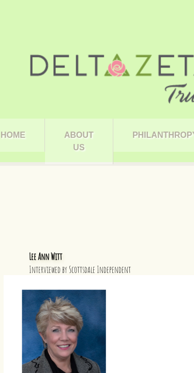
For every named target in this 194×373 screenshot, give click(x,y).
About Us (79, 141)
